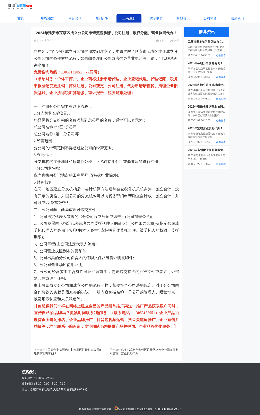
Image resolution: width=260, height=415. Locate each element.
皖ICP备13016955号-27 (168, 409)
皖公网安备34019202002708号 (135, 409)
